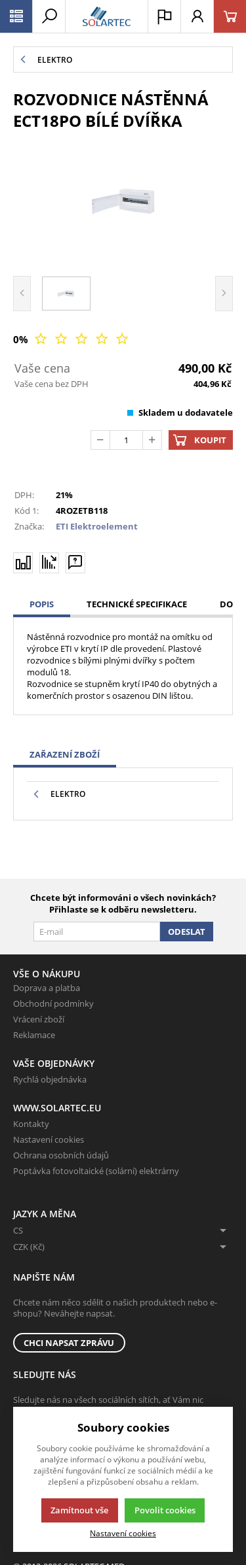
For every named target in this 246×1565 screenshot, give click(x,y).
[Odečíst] (100, 440)
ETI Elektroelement (97, 526)
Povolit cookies (164, 1510)
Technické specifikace (137, 604)
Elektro (68, 793)
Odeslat (186, 931)
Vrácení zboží (38, 1019)
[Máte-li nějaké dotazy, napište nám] (75, 562)
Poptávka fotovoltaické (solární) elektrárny (96, 1171)
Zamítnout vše (79, 1510)
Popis (42, 604)
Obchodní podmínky (53, 1003)
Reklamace (34, 1035)
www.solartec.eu (57, 1108)
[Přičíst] (152, 440)
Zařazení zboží (65, 754)
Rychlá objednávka (50, 1079)
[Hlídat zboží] (49, 562)
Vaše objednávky (53, 1063)
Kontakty (31, 1124)
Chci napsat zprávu (69, 1343)
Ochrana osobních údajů (61, 1155)
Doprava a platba (46, 988)
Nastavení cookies (48, 1139)
